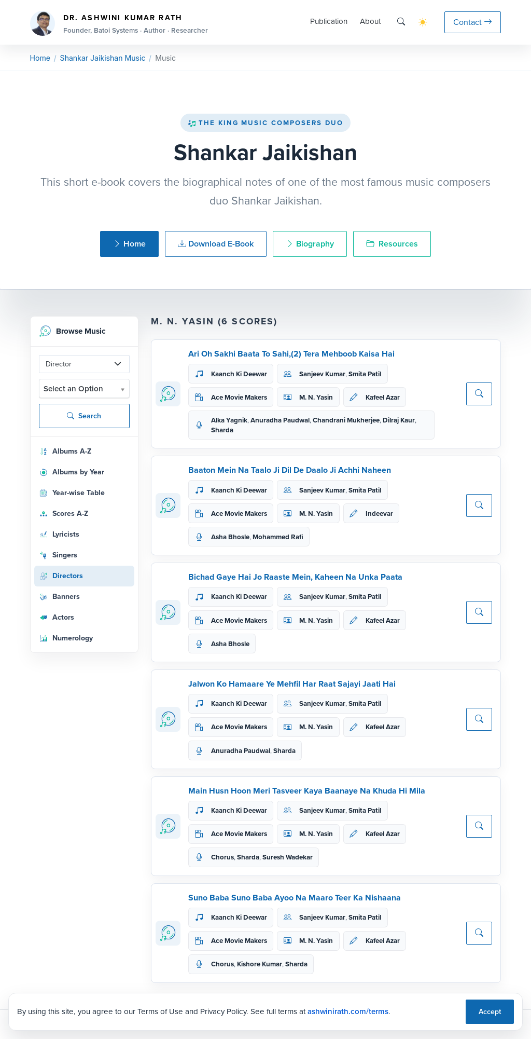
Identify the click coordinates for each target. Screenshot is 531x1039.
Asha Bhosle (230, 537)
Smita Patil (364, 374)
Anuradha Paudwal (280, 420)
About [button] (370, 21)
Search (84, 416)
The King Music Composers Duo (265, 123)
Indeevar (379, 513)
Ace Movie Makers (239, 397)
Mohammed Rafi (278, 537)
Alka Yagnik (229, 420)
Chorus (222, 857)
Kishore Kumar (259, 964)
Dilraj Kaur (399, 420)
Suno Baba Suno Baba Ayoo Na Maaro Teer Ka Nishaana (294, 898)
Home (40, 57)
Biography (310, 244)
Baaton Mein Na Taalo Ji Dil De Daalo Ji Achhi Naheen (289, 470)
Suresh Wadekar (287, 857)
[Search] (401, 22)
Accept (490, 1011)
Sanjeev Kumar (322, 374)
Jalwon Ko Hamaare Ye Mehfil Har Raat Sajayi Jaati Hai (292, 684)
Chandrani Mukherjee (346, 420)
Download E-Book (216, 244)
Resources (392, 244)
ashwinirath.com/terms (348, 1011)
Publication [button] (328, 21)
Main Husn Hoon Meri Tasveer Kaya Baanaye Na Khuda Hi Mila (306, 791)
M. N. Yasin (316, 397)
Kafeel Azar (383, 397)
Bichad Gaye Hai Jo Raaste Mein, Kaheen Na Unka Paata (295, 577)
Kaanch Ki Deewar (239, 374)
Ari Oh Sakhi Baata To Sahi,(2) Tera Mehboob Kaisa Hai (291, 354)
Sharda (222, 430)
